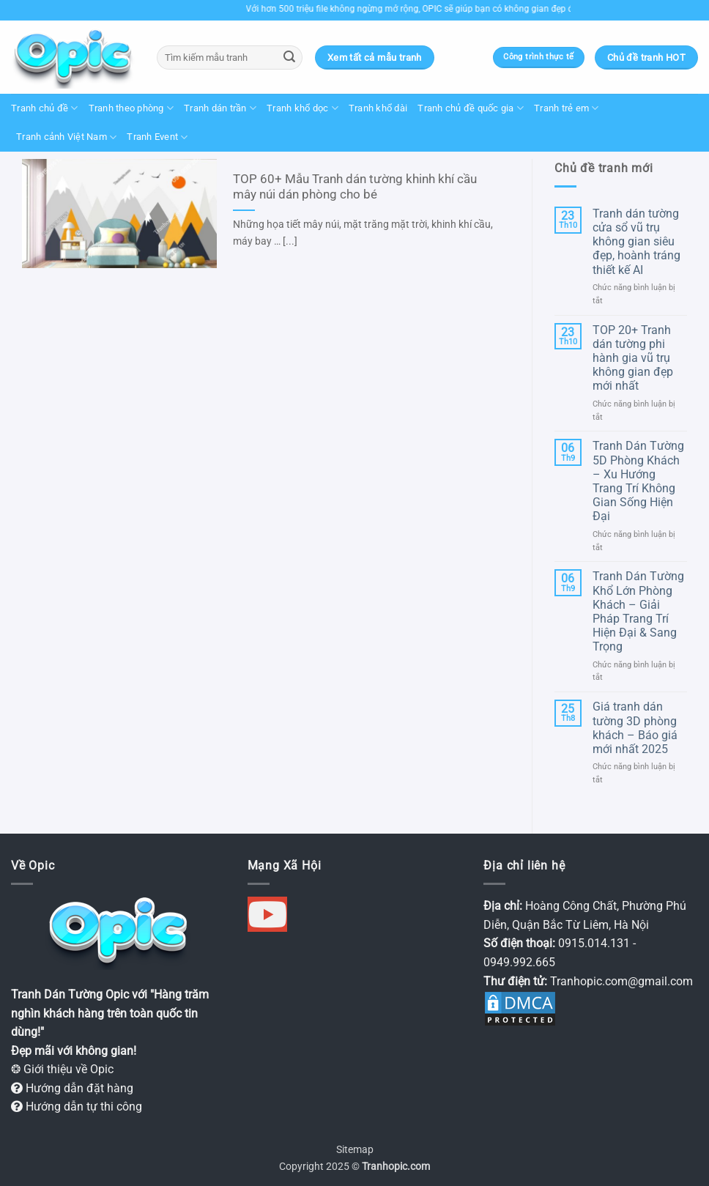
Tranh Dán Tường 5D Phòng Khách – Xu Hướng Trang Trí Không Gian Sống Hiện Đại (638, 481)
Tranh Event (157, 137)
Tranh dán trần (220, 108)
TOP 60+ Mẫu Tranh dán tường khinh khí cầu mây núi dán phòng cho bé (355, 187)
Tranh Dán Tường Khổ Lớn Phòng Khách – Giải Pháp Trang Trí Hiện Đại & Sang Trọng (638, 611)
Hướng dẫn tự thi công (76, 1106)
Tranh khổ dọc (302, 108)
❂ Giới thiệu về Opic (62, 1069)
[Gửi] (289, 57)
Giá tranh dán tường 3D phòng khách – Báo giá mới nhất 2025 (635, 728)
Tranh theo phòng (131, 108)
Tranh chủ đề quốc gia (470, 108)
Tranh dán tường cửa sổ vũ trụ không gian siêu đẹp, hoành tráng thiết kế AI (636, 242)
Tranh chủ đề (44, 108)
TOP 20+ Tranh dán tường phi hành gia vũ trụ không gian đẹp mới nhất (633, 358)
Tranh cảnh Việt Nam (66, 137)
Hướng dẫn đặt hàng (72, 1088)
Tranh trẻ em (566, 108)
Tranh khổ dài (378, 108)
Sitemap (355, 1150)
